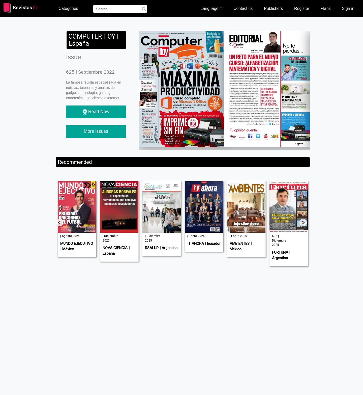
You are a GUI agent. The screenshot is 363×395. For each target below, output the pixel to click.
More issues (96, 131)
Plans (326, 8)
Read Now (96, 112)
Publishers (273, 8)
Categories (68, 8)
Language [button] (211, 8)
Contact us (243, 8)
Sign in (348, 8)
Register (301, 8)
